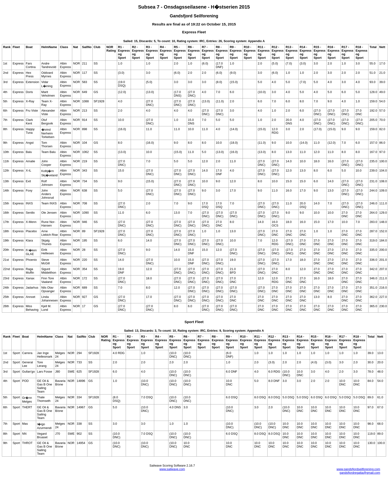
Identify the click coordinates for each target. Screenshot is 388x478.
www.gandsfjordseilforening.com (358, 469)
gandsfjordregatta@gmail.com (360, 472)
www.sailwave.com (172, 469)
